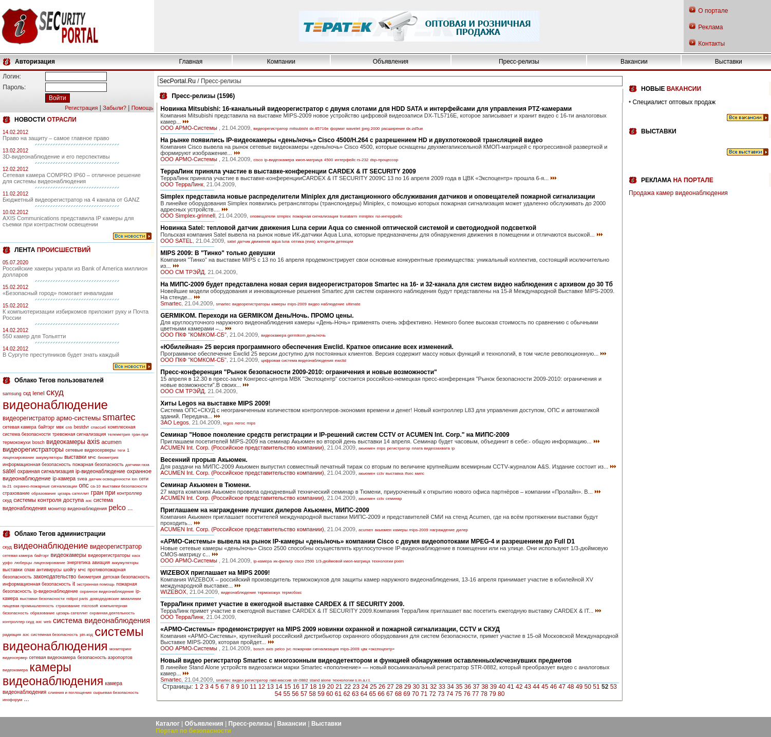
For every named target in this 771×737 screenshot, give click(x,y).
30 (416, 686)
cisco (257, 160)
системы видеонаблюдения (73, 639)
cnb (69, 427)
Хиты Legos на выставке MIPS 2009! (215, 403)
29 (407, 686)
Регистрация (81, 108)
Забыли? (114, 108)
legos (228, 423)
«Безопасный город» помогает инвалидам (58, 293)
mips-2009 (297, 304)
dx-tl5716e (318, 128)
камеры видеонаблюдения (53, 674)
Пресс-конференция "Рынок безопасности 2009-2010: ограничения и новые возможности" (298, 372)
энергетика (78, 562)
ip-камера (64, 478)
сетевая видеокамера (52, 657)
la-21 (7, 486)
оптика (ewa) (303, 241)
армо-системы (79, 418)
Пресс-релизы (519, 61)
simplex (284, 216)
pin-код (86, 634)
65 (372, 693)
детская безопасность (126, 576)
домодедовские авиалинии (115, 598)
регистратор (398, 448)
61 (338, 693)
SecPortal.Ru (177, 81)
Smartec (170, 303)
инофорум (12, 699)
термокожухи (16, 442)
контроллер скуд (18, 621)
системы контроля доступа (48, 500)
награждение (442, 530)
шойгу (69, 569)
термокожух (269, 592)
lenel (38, 393)
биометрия (108, 457)
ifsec (409, 473)
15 (287, 686)
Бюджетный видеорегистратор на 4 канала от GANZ (71, 200)
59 (320, 693)
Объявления (390, 61)
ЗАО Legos (174, 422)
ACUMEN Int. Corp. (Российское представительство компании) (242, 447)
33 (442, 686)
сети (143, 478)
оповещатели (262, 216)
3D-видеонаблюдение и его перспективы (56, 156)
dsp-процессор (384, 160)
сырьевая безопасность (115, 692)
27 (390, 686)
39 (493, 686)
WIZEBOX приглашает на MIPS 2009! (215, 572)
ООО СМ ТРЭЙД (182, 272)
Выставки (728, 61)
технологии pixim (388, 561)
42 (519, 686)
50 (588, 686)
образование (43, 493)
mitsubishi (299, 128)
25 (373, 686)
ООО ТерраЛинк (181, 184)
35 (459, 686)
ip (453, 448)
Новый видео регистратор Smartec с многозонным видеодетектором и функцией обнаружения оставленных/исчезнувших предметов (365, 660)
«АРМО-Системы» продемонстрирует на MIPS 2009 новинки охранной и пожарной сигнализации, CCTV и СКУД (330, 629)
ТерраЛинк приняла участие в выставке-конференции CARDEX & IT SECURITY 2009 (288, 171)
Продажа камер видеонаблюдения (678, 193)
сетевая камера (19, 427)
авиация (101, 562)
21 (338, 686)
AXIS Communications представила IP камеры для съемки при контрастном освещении (68, 221)
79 (492, 693)
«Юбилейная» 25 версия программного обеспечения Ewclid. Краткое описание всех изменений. (307, 347)
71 (424, 693)
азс (89, 500)
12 (261, 686)
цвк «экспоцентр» (377, 649)
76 (466, 693)
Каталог (168, 723)
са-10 (95, 486)
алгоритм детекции (335, 241)
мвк (60, 427)
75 (458, 693)
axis (93, 441)
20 (330, 686)
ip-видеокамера (279, 160)
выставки (75, 457)
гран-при (140, 434)
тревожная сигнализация (79, 434)
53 (613, 686)
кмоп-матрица (309, 160)
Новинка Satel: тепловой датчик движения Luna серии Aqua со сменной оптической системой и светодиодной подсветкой (348, 227)
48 (570, 686)
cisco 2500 (304, 561)
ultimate (353, 304)
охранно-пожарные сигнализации (45, 486)
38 (484, 686)
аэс (26, 634)
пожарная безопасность (98, 464)
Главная (191, 61)
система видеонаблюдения (101, 620)
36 (467, 686)
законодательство (54, 576)
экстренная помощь (96, 584)
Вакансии (634, 61)
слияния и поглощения (70, 692)
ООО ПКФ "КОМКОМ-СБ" (193, 335)
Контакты (711, 43)
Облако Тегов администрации (59, 533)
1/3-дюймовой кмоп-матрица (343, 561)
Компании (281, 61)
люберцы (23, 562)
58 (312, 693)
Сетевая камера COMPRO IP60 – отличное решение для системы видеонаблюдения (72, 178)
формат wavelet (345, 128)
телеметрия (119, 434)
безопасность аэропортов (105, 657)
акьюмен (367, 448)
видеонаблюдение (55, 405)
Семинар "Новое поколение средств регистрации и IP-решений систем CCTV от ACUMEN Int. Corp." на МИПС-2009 (334, 434)
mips (251, 423)
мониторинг (120, 649)
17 (304, 686)
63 (355, 693)
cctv (380, 473)
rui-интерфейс (388, 216)
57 (303, 693)
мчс (92, 457)
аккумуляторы (49, 457)
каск (136, 555)
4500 (328, 160)
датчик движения (253, 241)
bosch (38, 442)
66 (381, 693)
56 (295, 693)
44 (536, 686)
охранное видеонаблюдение (107, 591)
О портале (713, 10)
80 (501, 693)
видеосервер (15, 657)
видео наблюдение (326, 304)
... (130, 508)
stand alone (320, 680)
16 (296, 686)
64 (364, 693)
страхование (16, 493)
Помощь (142, 108)
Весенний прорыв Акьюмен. (204, 459)
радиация (12, 634)
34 (450, 686)
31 (424, 686)
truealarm (349, 216)
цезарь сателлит (73, 493)
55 (286, 693)
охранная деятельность (112, 613)
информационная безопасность (37, 464)
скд (27, 393)
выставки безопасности (124, 486)
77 (475, 693)
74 (449, 693)
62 (346, 693)
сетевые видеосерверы (90, 450)
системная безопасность (54, 634)
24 (364, 686)
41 (510, 686)
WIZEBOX (173, 592)
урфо (7, 562)
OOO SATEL (176, 241)
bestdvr (81, 427)
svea (82, 478)
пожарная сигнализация (315, 216)
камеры (278, 304)
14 (278, 686)
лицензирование (18, 457)
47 (561, 686)
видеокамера (15, 670)
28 (399, 686)
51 (596, 686)
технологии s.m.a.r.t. (351, 680)
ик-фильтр (283, 561)
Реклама (710, 27)
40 (502, 686)
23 (356, 686)
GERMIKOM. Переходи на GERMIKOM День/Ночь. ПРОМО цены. (256, 315)
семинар (394, 498)
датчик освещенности (109, 479)
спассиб (98, 427)
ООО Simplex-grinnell (187, 215)
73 (441, 693)
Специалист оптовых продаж (674, 102)
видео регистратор (250, 680)
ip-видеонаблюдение (100, 471)
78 (484, 693)
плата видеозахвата (431, 448)
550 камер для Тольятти (34, 336)
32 (433, 686)
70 (415, 693)
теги (121, 450)
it (73, 584)
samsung (12, 393)
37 (476, 686)
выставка (394, 473)
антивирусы (49, 569)
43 (527, 686)
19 (321, 686)
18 (313, 686)
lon (135, 479)
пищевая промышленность (28, 606)
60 (329, 693)
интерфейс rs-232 (352, 160)
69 (406, 693)
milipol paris (77, 598)
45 (544, 686)
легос (240, 423)
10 (244, 686)
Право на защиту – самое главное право (56, 138)
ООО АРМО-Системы (189, 128)
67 (389, 693)
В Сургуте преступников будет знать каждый (61, 355)
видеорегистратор (28, 418)
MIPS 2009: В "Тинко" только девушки (217, 253)
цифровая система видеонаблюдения (297, 360)
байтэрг (46, 427)
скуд (55, 392)
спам (29, 569)
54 (278, 693)
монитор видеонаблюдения (77, 508)
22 (347, 686)
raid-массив (281, 680)
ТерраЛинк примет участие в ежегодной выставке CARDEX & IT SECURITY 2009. (282, 604)
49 (579, 686)
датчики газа (137, 464)
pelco (116, 507)
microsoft (90, 606)
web (47, 621)
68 (398, 693)
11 (253, 686)
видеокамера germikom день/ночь (293, 335)
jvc (288, 649)
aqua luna (281, 241)
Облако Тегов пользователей (59, 380)
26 (382, 686)
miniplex (366, 216)
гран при (103, 492)
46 (553, 686)
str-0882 (300, 680)
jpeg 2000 (371, 128)
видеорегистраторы (33, 449)
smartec (118, 417)
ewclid (340, 360)
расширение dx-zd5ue (402, 128)
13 (270, 686)
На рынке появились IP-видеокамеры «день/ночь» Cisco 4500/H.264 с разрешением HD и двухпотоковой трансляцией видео (351, 140)
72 (432, 693)
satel (9, 471)
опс (84, 485)
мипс (419, 473)
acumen (111, 442)
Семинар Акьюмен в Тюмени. (205, 485)
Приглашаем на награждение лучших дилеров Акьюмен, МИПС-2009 (264, 510)
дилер (462, 530)
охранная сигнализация (45, 471)
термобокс (291, 592)
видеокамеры (65, 441)
